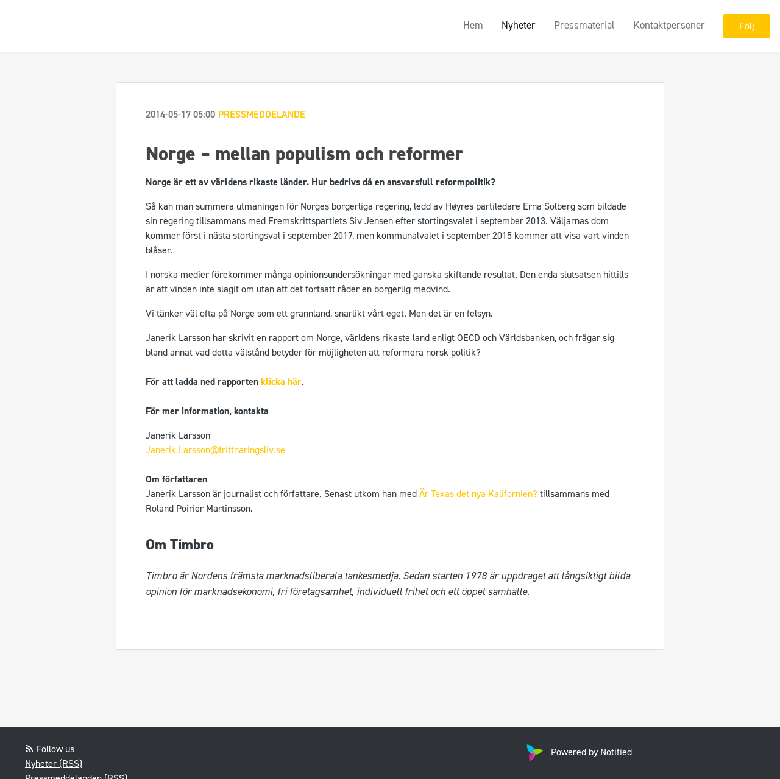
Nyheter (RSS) (53, 763)
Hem (473, 25)
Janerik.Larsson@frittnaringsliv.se (215, 449)
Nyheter (519, 25)
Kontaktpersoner (669, 25)
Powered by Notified (577, 752)
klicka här (281, 381)
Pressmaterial (584, 25)
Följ (746, 25)
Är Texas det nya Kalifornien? (478, 493)
